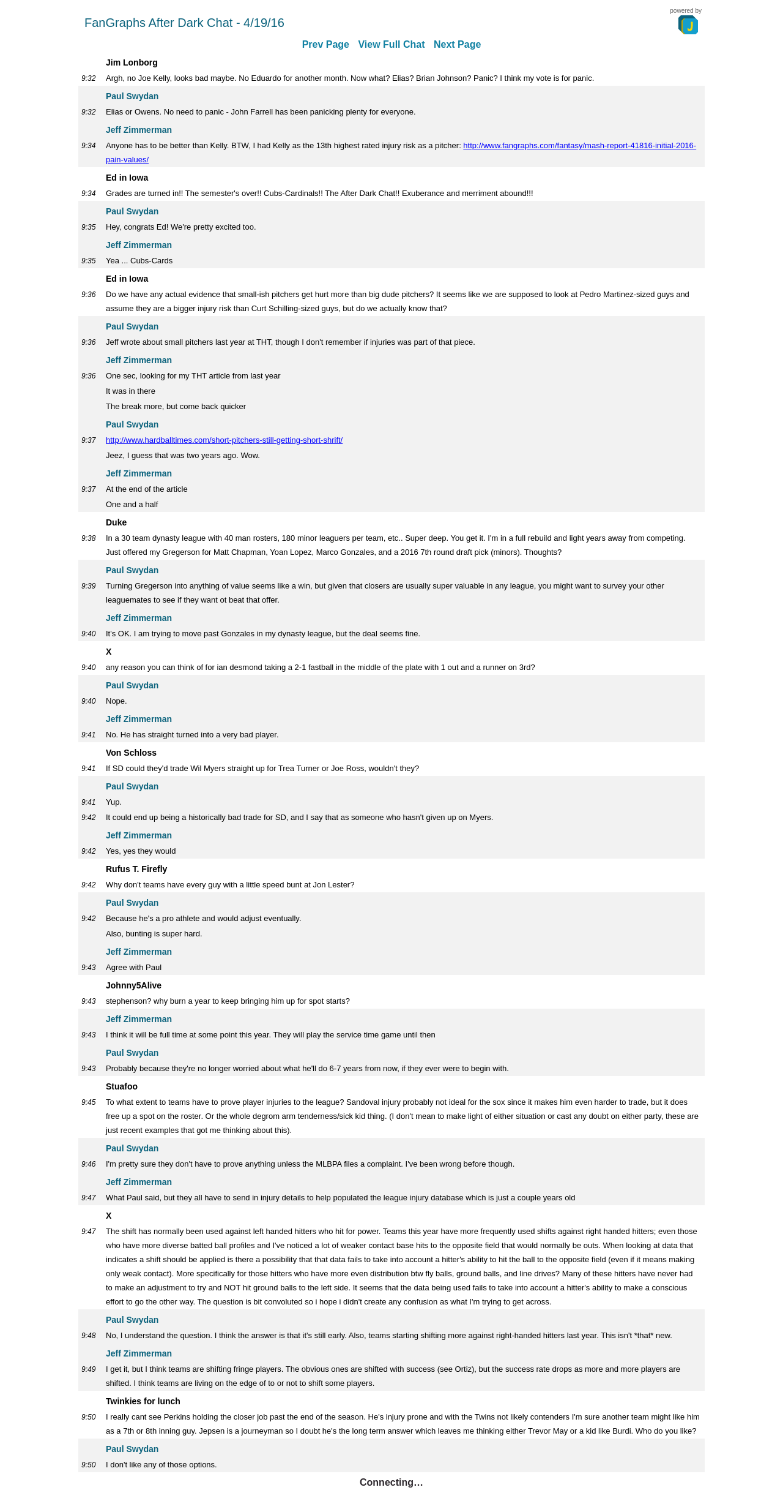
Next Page (457, 44)
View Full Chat (391, 44)
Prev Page (325, 44)
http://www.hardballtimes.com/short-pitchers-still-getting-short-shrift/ (224, 440)
